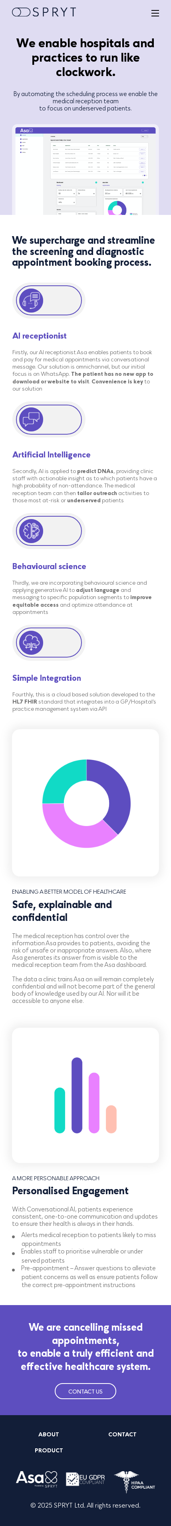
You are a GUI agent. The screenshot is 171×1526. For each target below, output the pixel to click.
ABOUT (48, 1434)
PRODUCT (49, 1450)
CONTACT (122, 1434)
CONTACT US (85, 1391)
